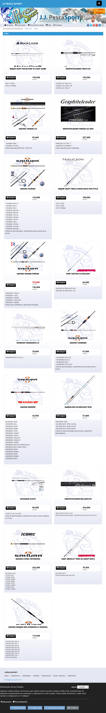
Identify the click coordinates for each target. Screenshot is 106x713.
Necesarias (7, 702)
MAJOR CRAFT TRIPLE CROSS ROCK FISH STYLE (78, 189)
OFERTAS (36, 676)
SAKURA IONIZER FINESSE (28, 274)
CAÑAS (36, 28)
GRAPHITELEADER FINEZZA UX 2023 (78, 129)
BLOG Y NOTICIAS (59, 676)
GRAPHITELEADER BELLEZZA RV (78, 499)
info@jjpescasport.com (13, 680)
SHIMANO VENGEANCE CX (28, 343)
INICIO (7, 676)
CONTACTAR (72, 676)
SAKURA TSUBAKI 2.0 (28, 129)
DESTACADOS (46, 676)
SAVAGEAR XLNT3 (28, 499)
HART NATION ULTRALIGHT (78, 274)
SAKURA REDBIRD (27, 407)
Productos (28, 28)
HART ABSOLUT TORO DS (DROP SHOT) (78, 559)
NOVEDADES (26, 676)
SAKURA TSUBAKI (27, 189)
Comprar (11, 78)
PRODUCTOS (15, 676)
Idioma (74, 687)
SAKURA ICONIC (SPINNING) (28, 559)
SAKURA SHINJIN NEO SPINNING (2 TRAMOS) (27, 627)
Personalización (21, 702)
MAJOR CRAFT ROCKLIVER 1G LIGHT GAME (28, 69)
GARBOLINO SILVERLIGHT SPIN (78, 407)
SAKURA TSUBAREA (78, 343)
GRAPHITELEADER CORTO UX (78, 69)
